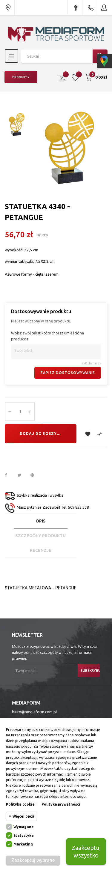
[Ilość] (19, 412)
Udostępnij (9, 475)
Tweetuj (22, 475)
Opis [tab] (41, 521)
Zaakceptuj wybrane (33, 860)
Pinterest (34, 475)
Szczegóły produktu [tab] (40, 535)
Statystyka (23, 835)
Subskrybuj (90, 670)
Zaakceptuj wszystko (86, 851)
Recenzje (40, 550)
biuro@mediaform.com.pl (34, 712)
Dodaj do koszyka (41, 434)
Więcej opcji (23, 816)
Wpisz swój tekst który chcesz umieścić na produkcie (47, 336)
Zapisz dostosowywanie (67, 373)
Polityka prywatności (61, 804)
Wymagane (23, 827)
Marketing (23, 844)
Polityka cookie (20, 804)
